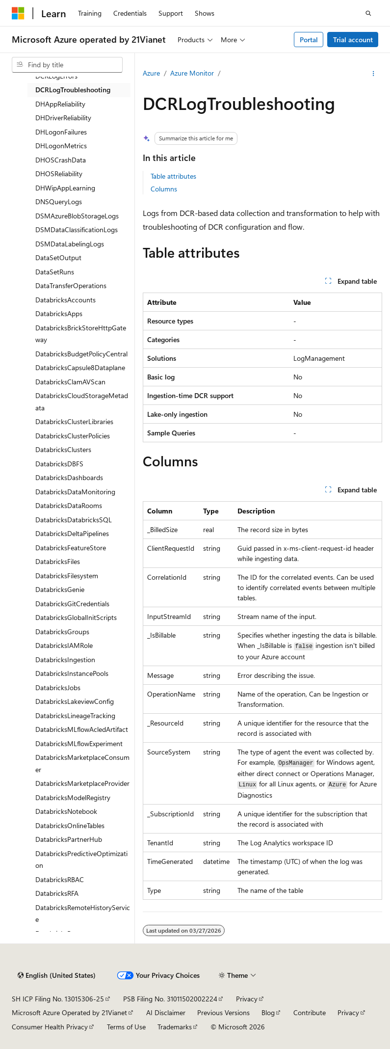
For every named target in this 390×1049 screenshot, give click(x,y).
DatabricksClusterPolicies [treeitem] (72, 435)
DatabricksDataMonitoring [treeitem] (75, 491)
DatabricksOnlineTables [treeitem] (69, 825)
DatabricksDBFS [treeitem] (59, 463)
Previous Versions (223, 1012)
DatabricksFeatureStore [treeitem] (70, 547)
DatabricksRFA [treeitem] (56, 893)
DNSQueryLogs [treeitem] (58, 201)
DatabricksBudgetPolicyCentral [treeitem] (81, 353)
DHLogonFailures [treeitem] (61, 131)
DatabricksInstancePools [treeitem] (71, 673)
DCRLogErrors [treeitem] (56, 76)
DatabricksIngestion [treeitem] (65, 659)
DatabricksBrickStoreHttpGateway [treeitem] (80, 334)
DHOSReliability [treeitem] (58, 173)
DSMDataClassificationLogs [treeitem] (76, 229)
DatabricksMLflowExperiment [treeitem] (79, 743)
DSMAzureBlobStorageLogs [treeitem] (77, 215)
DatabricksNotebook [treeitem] (66, 811)
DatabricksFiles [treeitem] (57, 561)
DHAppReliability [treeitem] (60, 103)
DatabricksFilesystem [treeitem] (66, 575)
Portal (309, 39)
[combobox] (67, 65)
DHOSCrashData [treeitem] (60, 159)
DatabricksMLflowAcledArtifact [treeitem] (81, 729)
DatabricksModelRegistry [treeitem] (72, 797)
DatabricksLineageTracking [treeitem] (75, 715)
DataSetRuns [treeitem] (54, 271)
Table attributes (173, 176)
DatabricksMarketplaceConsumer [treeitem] (82, 763)
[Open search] (368, 13)
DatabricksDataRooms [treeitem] (68, 505)
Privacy (247, 998)
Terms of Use (126, 1026)
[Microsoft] (18, 13)
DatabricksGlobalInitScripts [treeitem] (76, 617)
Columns (164, 188)
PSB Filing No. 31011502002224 (170, 998)
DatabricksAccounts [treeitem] (65, 299)
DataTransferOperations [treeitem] (70, 285)
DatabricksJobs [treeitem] (57, 687)
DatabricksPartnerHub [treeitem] (68, 839)
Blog (268, 1012)
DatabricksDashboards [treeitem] (69, 477)
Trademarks (174, 1026)
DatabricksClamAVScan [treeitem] (70, 381)
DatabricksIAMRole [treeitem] (64, 645)
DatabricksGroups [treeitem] (62, 631)
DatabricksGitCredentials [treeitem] (72, 603)
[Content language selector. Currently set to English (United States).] (57, 975)
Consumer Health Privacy (50, 1026)
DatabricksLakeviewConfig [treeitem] (74, 701)
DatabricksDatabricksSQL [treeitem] (73, 519)
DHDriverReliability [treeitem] (63, 117)
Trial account (353, 39)
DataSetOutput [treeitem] (58, 257)
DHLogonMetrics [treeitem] (61, 145)
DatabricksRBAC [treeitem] (59, 879)
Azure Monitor (192, 73)
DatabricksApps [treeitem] (58, 313)
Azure (151, 73)
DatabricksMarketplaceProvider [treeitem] (82, 783)
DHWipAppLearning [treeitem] (65, 187)
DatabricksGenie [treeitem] (59, 589)
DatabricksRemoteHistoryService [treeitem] (82, 913)
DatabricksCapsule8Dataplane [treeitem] (80, 367)
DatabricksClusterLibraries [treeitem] (74, 421)
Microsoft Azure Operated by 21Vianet (69, 1012)
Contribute (309, 1012)
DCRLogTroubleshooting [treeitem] (72, 89)
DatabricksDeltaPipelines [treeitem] (72, 533)
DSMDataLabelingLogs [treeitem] (69, 243)
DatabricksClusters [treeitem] (63, 449)
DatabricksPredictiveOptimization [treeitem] (81, 859)
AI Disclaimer (165, 1012)
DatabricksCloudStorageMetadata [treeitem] (81, 401)
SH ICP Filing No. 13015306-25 (58, 998)
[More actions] (373, 73)
